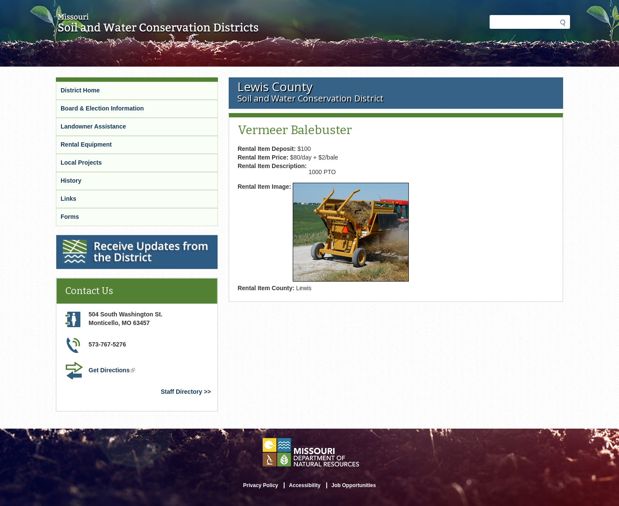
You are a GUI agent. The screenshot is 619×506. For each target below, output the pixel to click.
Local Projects (81, 162)
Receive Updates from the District (104, 238)
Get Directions (112, 370)
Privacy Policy (260, 485)
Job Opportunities (353, 485)
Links (69, 198)
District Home (80, 90)
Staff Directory (181, 391)
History (71, 180)
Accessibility (304, 485)
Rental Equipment (86, 144)
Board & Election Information (102, 108)
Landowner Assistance (93, 126)
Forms (70, 216)
